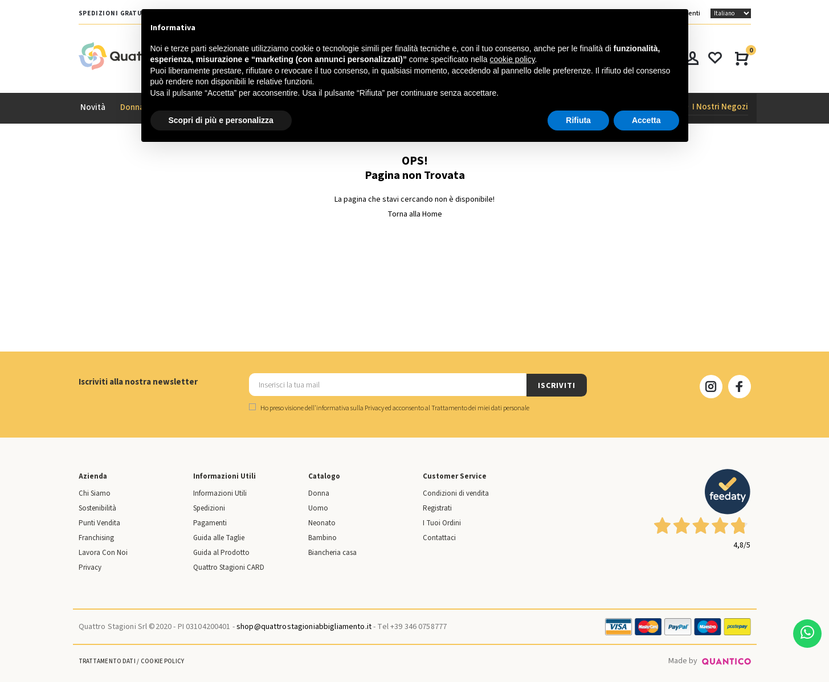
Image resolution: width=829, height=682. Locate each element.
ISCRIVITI (556, 385)
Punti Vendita (99, 522)
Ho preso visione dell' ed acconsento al (389, 408)
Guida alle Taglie (218, 537)
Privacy (90, 567)
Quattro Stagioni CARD (228, 567)
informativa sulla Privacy (350, 408)
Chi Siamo (95, 493)
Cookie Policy (162, 660)
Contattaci (439, 537)
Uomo (318, 508)
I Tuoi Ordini (442, 522)
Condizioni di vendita (456, 493)
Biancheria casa (332, 552)
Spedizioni (209, 508)
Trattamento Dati (107, 660)
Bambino (322, 537)
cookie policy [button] (511, 59)
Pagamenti (210, 522)
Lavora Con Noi (103, 552)
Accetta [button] (646, 120)
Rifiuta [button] (578, 120)
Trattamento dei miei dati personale (480, 408)
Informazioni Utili (220, 493)
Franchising (96, 537)
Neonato (322, 522)
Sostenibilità (97, 508)
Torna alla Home (414, 214)
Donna (318, 493)
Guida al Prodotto (221, 552)
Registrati (437, 508)
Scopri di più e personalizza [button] (221, 120)
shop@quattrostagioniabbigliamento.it (303, 626)
